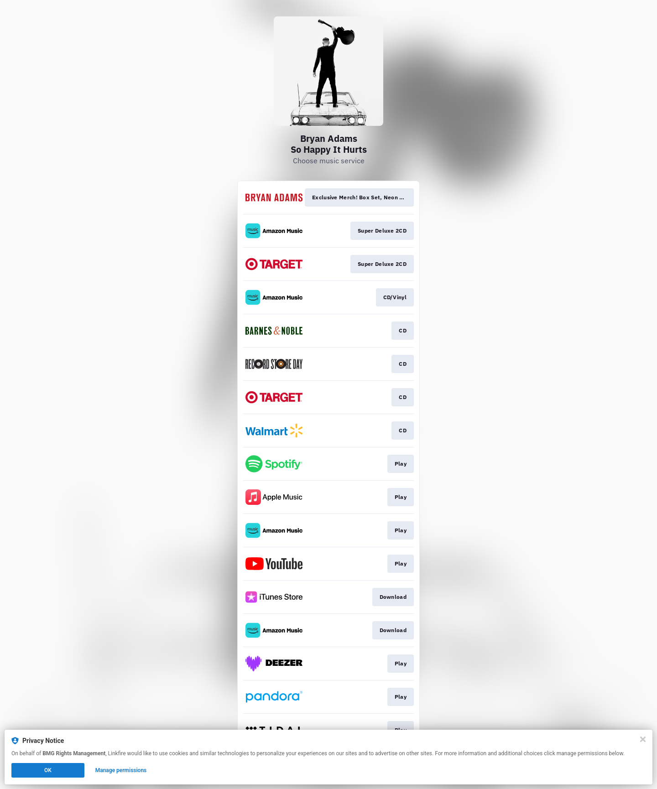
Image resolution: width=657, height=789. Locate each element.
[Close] (643, 739)
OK (48, 770)
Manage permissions (121, 770)
